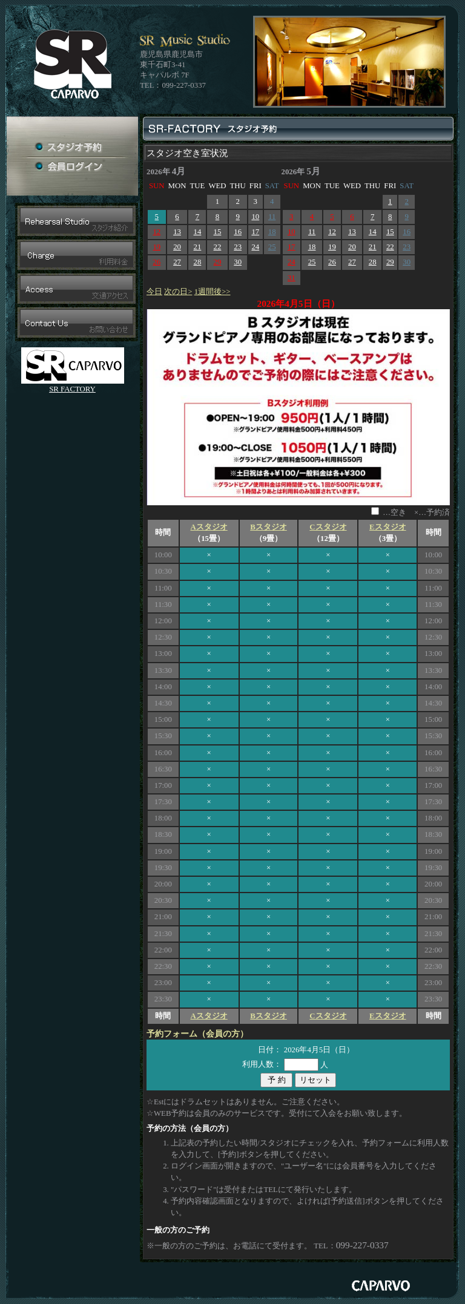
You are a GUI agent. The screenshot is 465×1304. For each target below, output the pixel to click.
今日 (154, 291)
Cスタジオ (327, 527)
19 (156, 247)
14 (198, 232)
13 (177, 232)
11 (271, 216)
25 (272, 247)
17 (255, 232)
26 (156, 262)
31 (291, 278)
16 (238, 232)
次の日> (178, 291)
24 (255, 247)
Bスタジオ (268, 527)
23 (238, 247)
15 (218, 232)
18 (272, 232)
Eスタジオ (387, 527)
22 (218, 247)
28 (198, 262)
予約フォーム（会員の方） (197, 1033)
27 (177, 262)
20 (177, 247)
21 (198, 247)
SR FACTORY (72, 389)
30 (238, 262)
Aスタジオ (208, 527)
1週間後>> (212, 291)
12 (156, 232)
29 (218, 262)
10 (255, 216)
